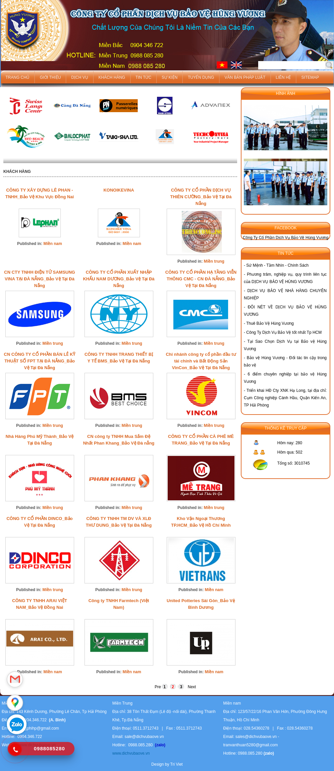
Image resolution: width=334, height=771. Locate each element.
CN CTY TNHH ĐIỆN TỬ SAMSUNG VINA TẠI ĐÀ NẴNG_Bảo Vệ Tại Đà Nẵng (39, 279)
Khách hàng (112, 77)
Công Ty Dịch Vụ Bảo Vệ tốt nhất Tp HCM (284, 332)
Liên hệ (283, 77)
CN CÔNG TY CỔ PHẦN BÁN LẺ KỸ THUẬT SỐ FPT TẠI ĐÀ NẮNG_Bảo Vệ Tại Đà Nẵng (39, 361)
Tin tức (143, 77)
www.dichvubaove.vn (131, 753)
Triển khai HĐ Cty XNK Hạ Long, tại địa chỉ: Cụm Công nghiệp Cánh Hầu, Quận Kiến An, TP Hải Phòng (285, 398)
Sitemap (310, 77)
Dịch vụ (79, 77)
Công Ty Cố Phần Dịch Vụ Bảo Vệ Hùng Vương (285, 237)
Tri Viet (176, 764)
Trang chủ (18, 77)
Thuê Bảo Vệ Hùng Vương (270, 323)
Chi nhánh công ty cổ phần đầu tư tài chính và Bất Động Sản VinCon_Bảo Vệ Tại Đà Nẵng (201, 361)
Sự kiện (169, 77)
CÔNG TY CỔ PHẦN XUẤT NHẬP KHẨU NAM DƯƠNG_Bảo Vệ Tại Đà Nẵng (118, 279)
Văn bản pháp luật (244, 77)
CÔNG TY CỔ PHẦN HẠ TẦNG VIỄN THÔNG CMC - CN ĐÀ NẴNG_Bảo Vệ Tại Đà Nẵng (200, 279)
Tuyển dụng (201, 77)
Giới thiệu (50, 77)
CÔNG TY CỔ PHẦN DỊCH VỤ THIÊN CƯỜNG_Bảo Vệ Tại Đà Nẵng (201, 197)
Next (192, 687)
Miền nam (52, 243)
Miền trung (214, 261)
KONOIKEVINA (119, 190)
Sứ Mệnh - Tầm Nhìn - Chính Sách (277, 265)
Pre (158, 687)
